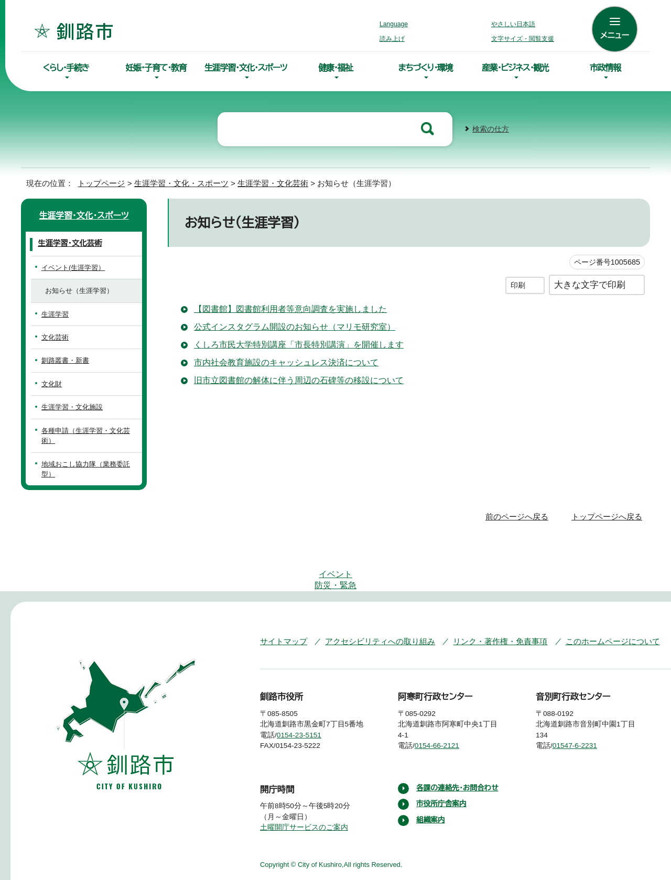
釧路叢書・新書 (63, 359)
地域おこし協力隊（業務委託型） (88, 452)
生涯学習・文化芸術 (262, 182)
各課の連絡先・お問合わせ (458, 745)
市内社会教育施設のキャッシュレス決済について (283, 361)
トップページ (97, 182)
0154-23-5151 (307, 693)
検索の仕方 (490, 128)
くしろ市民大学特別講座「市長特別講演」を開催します (292, 343)
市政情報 (605, 67)
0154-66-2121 (444, 693)
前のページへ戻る (520, 495)
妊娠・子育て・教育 (155, 67)
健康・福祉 (335, 67)
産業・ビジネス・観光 (515, 67)
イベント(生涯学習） (70, 266)
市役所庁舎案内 (442, 762)
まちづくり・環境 (425, 67)
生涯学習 (55, 313)
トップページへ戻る (608, 495)
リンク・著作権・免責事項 (485, 588)
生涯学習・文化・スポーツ (245, 67)
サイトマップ (281, 588)
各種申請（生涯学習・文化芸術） (87, 429)
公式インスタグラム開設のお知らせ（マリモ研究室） (286, 325)
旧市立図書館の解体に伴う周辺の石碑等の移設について (298, 379)
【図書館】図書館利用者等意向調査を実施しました (285, 307)
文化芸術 (55, 336)
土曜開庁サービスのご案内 (302, 785)
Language (396, 24)
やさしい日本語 (513, 24)
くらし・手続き (66, 67)
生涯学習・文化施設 (70, 406)
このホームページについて (592, 588)
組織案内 (431, 777)
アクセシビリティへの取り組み (373, 588)
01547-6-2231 (583, 693)
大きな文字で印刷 (589, 283)
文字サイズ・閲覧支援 (521, 39)
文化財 (51, 382)
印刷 (518, 284)
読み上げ (392, 39)
